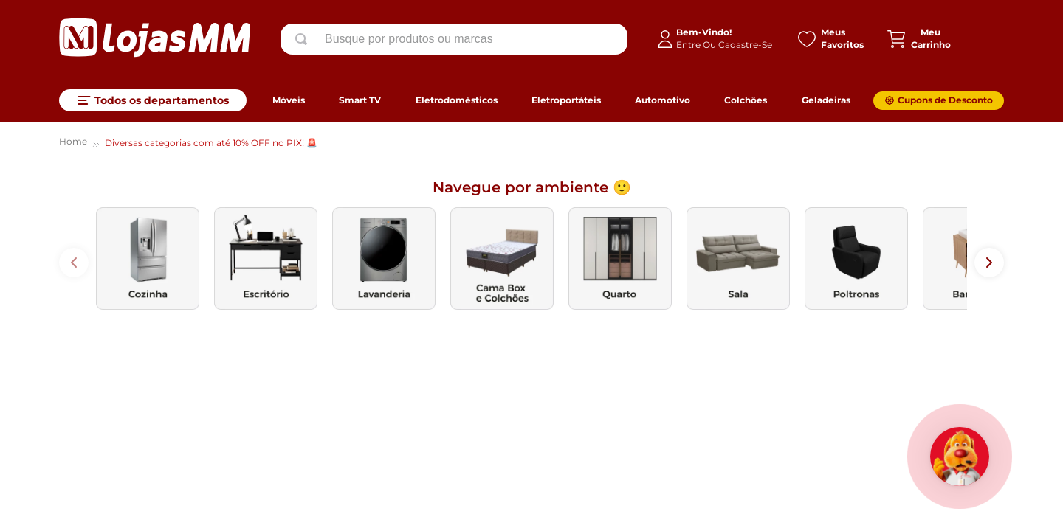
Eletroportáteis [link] (566, 99)
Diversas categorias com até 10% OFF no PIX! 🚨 (211, 142)
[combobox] (454, 39)
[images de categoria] (147, 258)
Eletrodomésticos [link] (457, 99)
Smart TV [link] (360, 99)
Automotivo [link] (662, 99)
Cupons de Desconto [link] (945, 99)
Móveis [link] (288, 99)
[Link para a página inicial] (73, 143)
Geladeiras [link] (826, 99)
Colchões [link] (745, 99)
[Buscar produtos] (304, 39)
